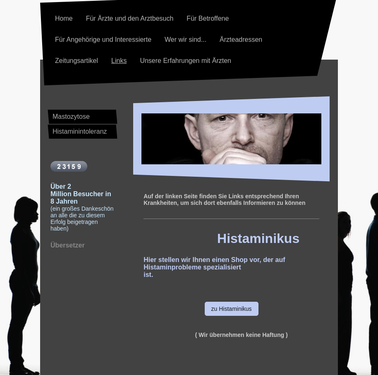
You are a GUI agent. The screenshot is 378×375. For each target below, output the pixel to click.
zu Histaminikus (231, 308)
